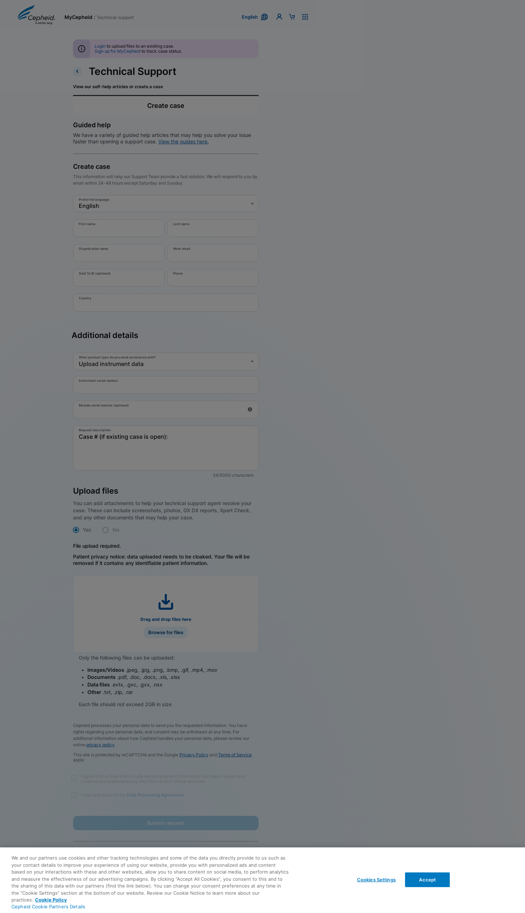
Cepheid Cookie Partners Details (48, 906)
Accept (427, 879)
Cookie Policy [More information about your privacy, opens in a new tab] (51, 900)
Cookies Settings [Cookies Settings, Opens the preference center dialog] (376, 879)
